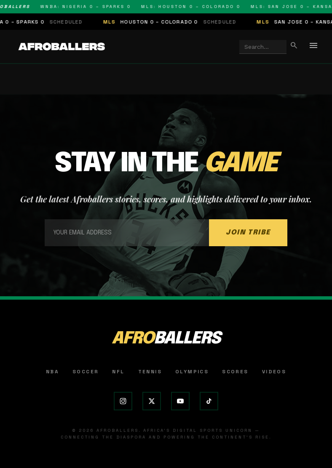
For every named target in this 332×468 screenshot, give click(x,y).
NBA (52, 371)
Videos (274, 371)
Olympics (192, 371)
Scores (235, 371)
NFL (118, 371)
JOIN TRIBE (248, 232)
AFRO (166, 338)
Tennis (150, 371)
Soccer (85, 371)
